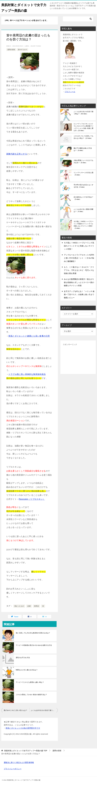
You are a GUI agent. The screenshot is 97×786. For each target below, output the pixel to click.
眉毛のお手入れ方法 (23, 657)
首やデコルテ (22, 49)
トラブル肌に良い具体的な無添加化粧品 (27, 374)
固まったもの (19, 606)
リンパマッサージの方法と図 (83, 174)
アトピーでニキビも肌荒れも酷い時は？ (30, 682)
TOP (25, 751)
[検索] (78, 18)
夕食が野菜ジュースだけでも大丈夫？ (83, 162)
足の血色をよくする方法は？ (83, 198)
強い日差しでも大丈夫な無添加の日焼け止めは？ (33, 633)
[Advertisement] (78, 358)
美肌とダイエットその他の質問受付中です (23, 728)
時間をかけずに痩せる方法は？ (27, 670)
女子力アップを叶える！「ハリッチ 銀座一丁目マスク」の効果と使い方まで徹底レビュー (79, 294)
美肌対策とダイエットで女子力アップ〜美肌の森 (22, 7)
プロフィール (70, 92)
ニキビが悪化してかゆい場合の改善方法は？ (31, 694)
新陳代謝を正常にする (16, 154)
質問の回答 (11, 49)
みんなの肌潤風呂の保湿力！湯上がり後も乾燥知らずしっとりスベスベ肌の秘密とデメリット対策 (79, 282)
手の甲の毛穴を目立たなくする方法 (83, 186)
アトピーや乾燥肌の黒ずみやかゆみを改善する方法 (34, 645)
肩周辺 (36, 606)
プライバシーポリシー (12, 769)
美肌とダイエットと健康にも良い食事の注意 (29, 336)
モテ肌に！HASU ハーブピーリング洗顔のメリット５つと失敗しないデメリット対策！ (83, 225)
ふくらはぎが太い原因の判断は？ (83, 210)
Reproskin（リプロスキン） (32, 499)
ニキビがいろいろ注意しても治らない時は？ (83, 137)
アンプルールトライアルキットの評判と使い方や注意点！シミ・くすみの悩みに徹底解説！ (79, 258)
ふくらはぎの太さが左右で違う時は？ (44, 710)
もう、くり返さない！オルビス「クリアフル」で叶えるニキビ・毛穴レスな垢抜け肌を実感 (79, 270)
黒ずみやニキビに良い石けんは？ (15, 710)
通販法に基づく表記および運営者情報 (19, 762)
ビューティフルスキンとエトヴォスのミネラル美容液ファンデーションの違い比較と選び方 (83, 127)
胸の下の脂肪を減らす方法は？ (83, 149)
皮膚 (29, 606)
